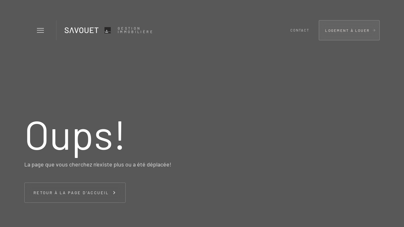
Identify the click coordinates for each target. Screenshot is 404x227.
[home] (108, 30)
